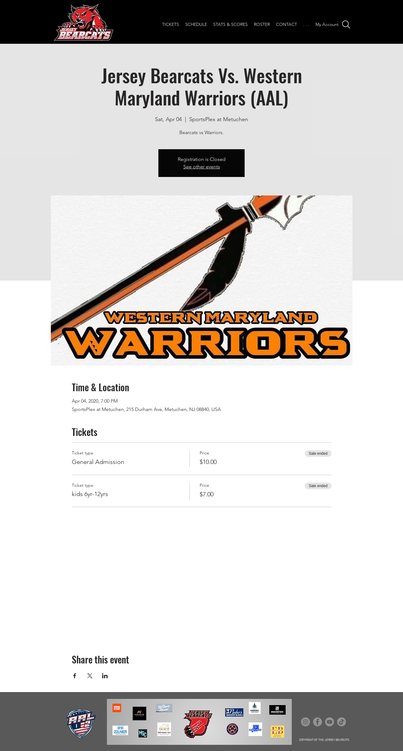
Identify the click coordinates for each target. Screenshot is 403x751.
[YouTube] (329, 721)
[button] (306, 24)
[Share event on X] (90, 675)
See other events (201, 167)
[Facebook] (317, 721)
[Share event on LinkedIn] (105, 675)
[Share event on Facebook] (75, 675)
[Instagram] (305, 721)
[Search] (346, 24)
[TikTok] (341, 721)
